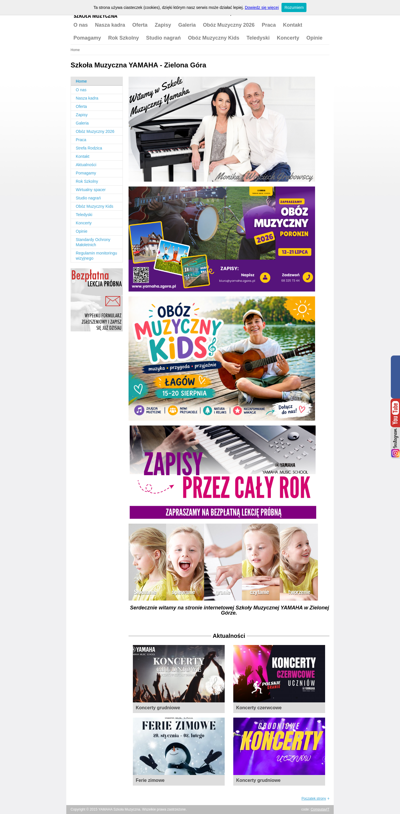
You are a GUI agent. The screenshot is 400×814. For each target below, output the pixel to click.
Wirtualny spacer (91, 189)
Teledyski (258, 38)
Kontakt (292, 25)
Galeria (187, 25)
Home (81, 81)
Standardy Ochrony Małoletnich (93, 242)
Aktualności (86, 164)
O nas (80, 25)
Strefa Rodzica (89, 148)
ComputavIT (320, 809)
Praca (269, 25)
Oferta (139, 25)
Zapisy (163, 25)
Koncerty (288, 38)
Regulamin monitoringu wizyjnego (96, 256)
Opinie (314, 38)
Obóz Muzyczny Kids (213, 38)
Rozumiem (294, 7)
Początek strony (314, 798)
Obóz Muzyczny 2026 (229, 25)
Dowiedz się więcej (262, 7)
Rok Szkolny (123, 38)
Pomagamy (87, 38)
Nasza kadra (110, 25)
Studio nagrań (163, 38)
